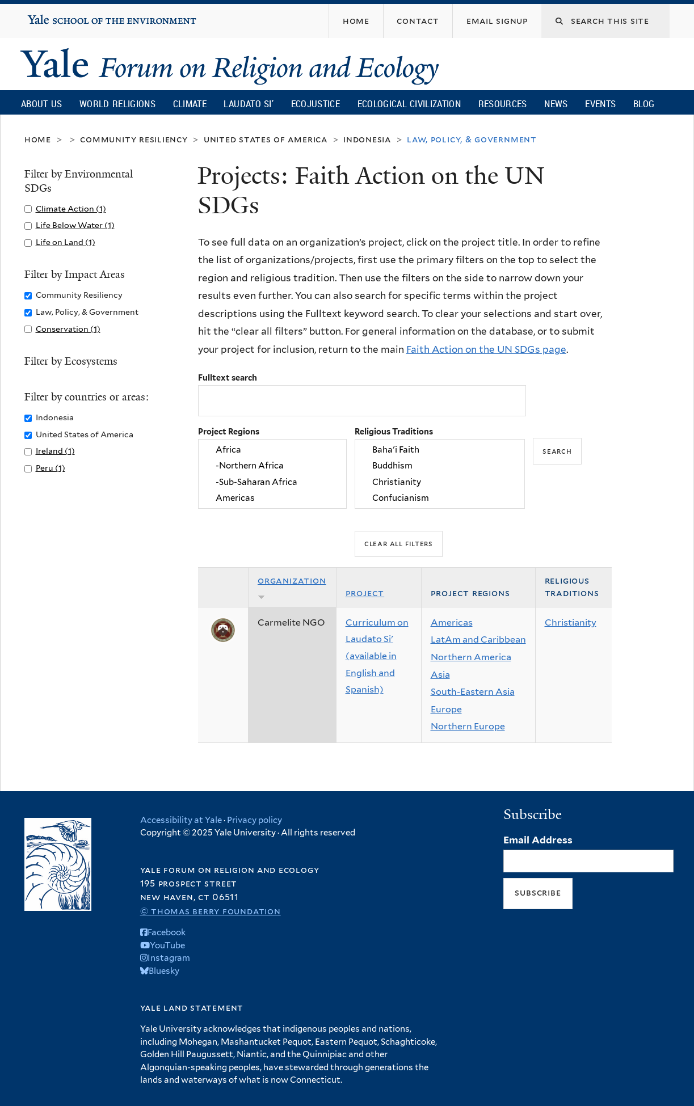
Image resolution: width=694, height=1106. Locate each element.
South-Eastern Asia (473, 691)
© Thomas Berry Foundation (210, 911)
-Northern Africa (272, 466)
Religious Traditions (394, 431)
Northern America (471, 657)
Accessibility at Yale (181, 820)
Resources (502, 103)
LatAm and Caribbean (478, 639)
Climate (190, 103)
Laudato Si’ (248, 103)
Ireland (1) (55, 450)
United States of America (265, 139)
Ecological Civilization (409, 103)
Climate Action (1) (71, 208)
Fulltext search (227, 377)
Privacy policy (254, 820)
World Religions (117, 103)
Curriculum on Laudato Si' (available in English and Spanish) (377, 656)
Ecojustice (315, 103)
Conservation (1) (68, 329)
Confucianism (440, 498)
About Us (41, 103)
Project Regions (228, 431)
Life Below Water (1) (75, 225)
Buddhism (440, 466)
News (555, 103)
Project (365, 593)
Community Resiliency (134, 139)
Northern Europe (468, 726)
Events (600, 103)
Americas (272, 498)
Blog (643, 103)
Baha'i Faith (440, 450)
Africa (272, 450)
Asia (440, 674)
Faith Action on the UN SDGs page (486, 349)
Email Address (538, 840)
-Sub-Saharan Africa (272, 482)
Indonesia (367, 139)
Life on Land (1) (65, 242)
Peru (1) (50, 467)
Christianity (440, 482)
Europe (446, 709)
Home (37, 139)
